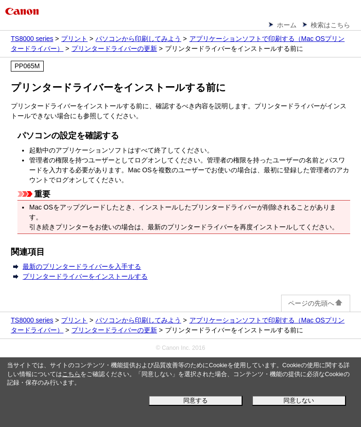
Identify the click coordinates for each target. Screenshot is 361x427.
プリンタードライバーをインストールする (85, 276)
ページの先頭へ (315, 303)
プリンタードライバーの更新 (114, 48)
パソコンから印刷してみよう (138, 38)
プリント (74, 38)
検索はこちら (330, 25)
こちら (71, 374)
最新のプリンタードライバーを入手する (82, 266)
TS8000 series (32, 38)
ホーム (287, 25)
